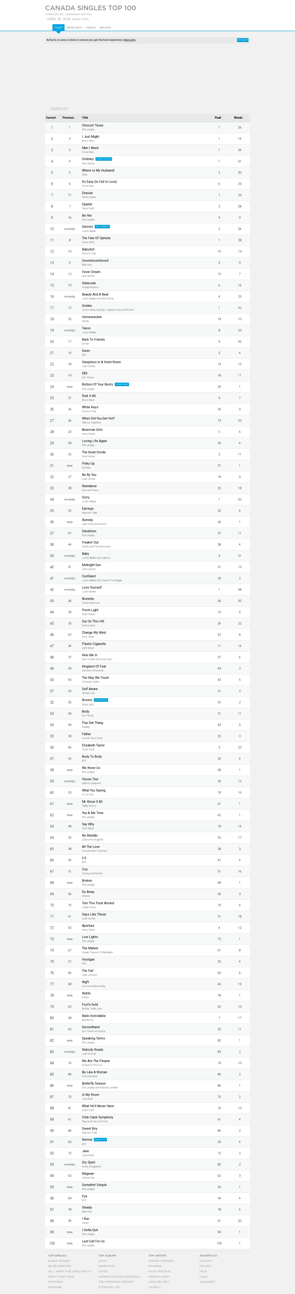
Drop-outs (74, 27)
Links (204, 1277)
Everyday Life (109, 1287)
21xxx (102, 1261)
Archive (105, 27)
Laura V (155, 1287)
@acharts (207, 1282)
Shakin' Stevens (161, 1261)
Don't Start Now (61, 1277)
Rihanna (155, 1266)
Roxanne (55, 1287)
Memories (55, 1282)
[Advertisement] (147, 75)
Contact (206, 1261)
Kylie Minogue (160, 1271)
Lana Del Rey (159, 1282)
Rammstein (106, 1266)
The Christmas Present (116, 1282)
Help (203, 1271)
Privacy (205, 1266)
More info (130, 39)
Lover (103, 1271)
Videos (91, 27)
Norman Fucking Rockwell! (119, 1277)
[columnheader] (52, 118)
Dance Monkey (59, 1261)
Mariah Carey (159, 1277)
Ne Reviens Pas (59, 1266)
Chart (58, 27)
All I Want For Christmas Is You (73, 1271)
